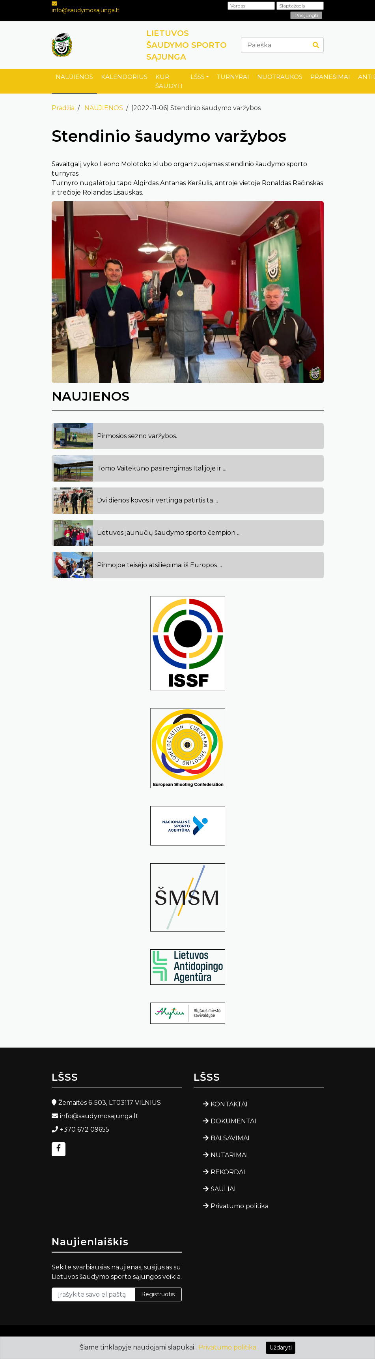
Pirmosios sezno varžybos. (137, 436)
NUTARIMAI (229, 1155)
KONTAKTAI (229, 1104)
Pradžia (63, 108)
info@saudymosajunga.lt (85, 10)
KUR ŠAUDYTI (169, 81)
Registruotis (158, 1294)
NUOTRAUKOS (279, 77)
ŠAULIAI (223, 1189)
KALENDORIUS (124, 77)
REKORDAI (228, 1172)
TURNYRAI (233, 77)
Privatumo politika (240, 1206)
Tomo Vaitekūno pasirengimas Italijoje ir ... (161, 468)
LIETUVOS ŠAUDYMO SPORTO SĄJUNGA (186, 45)
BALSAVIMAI (230, 1138)
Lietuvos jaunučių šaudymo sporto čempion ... (169, 532)
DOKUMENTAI (233, 1121)
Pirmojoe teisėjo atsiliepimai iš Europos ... (159, 565)
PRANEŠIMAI (330, 77)
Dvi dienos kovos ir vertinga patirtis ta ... (157, 500)
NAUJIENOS (74, 77)
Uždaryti (280, 1347)
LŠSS (197, 77)
